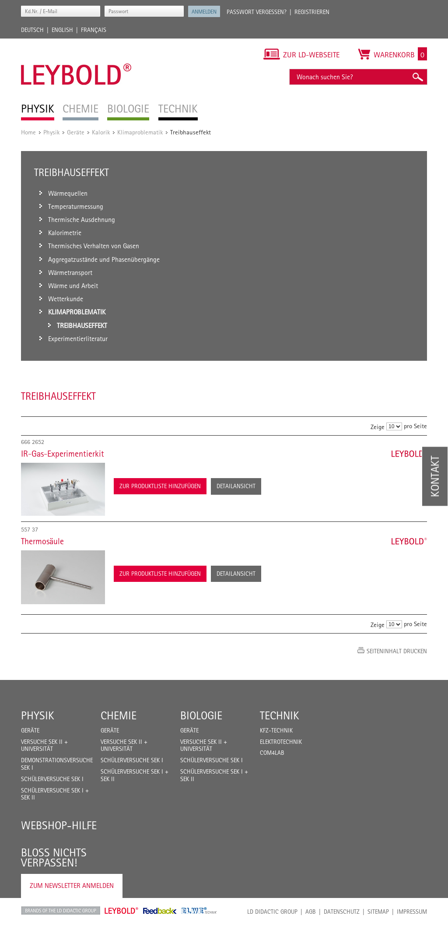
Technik (279, 715)
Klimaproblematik (140, 132)
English (62, 29)
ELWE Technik (199, 910)
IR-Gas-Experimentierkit (62, 453)
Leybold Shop (122, 910)
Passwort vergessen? (257, 11)
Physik (51, 132)
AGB (310, 911)
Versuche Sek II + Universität (44, 745)
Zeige (378, 426)
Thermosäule (42, 541)
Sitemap (378, 911)
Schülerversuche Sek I (52, 778)
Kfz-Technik (276, 730)
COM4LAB (272, 752)
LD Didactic (60, 910)
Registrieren (311, 11)
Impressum (412, 911)
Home (28, 132)
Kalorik (101, 132)
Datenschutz (342, 911)
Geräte (75, 132)
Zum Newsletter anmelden (72, 885)
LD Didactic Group (272, 911)
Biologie (201, 715)
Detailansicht (236, 485)
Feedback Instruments (160, 910)
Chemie (118, 715)
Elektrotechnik (281, 741)
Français (93, 29)
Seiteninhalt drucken (397, 651)
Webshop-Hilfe (59, 825)
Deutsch (32, 29)
